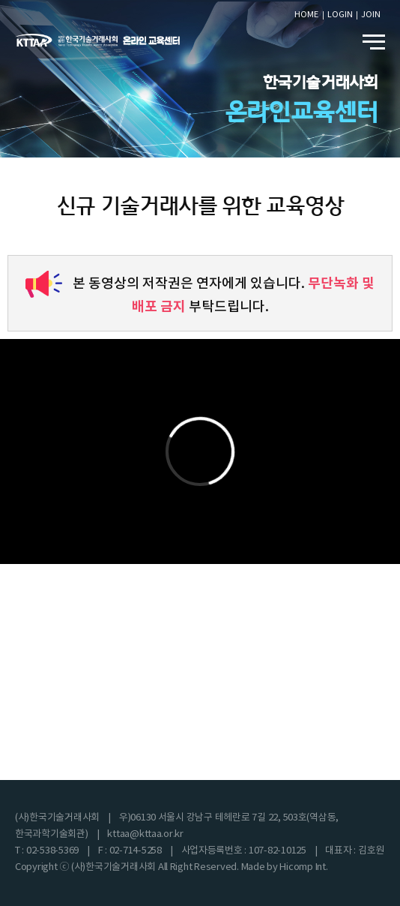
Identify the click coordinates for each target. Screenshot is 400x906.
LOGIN (339, 15)
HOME (306, 15)
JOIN (371, 15)
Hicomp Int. (303, 867)
